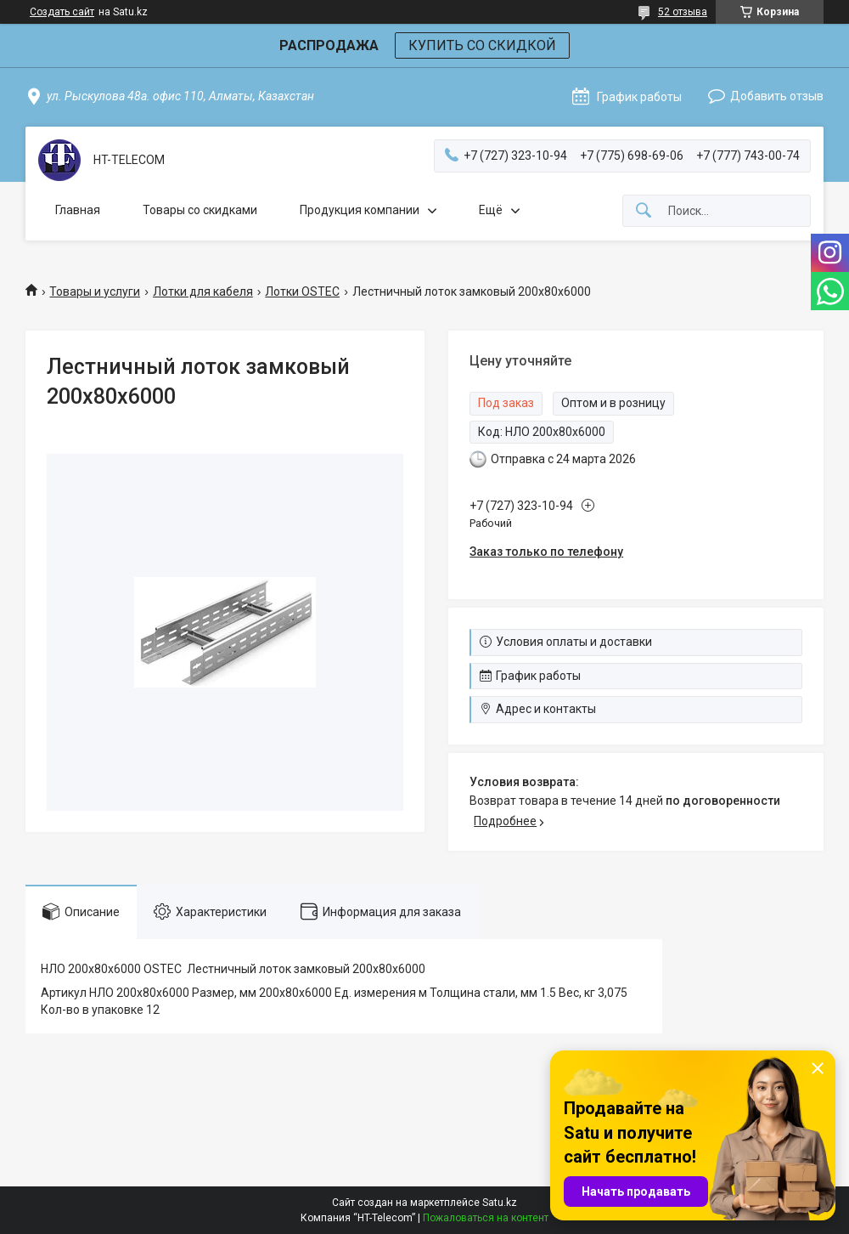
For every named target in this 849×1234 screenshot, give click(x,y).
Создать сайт (62, 12)
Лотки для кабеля (203, 291)
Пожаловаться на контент (485, 1218)
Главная (77, 210)
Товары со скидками (200, 210)
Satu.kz (499, 1203)
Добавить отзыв (777, 96)
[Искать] (643, 211)
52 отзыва (682, 12)
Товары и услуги (94, 291)
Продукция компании (359, 210)
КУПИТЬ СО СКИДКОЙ (482, 45)
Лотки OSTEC (302, 291)
